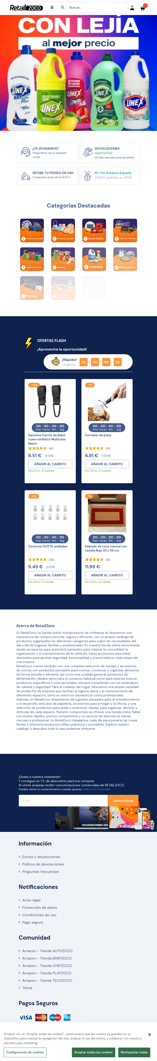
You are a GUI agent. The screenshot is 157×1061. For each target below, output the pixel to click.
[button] (15, 118)
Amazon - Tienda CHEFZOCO (47, 965)
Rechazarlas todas (134, 1052)
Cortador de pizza (98, 435)
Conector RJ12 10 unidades (47, 546)
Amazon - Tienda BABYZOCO (47, 958)
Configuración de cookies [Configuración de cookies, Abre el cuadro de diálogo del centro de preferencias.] (25, 1052)
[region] (78, 1044)
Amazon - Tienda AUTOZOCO (47, 950)
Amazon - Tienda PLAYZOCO (46, 973)
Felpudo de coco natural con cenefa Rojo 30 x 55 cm (106, 548)
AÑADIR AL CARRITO (50, 464)
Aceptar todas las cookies (93, 1052)
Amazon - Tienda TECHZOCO (47, 980)
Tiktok (27, 987)
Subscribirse (123, 801)
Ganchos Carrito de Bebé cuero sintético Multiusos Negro (47, 439)
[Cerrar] (149, 1034)
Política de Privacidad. (97, 789)
